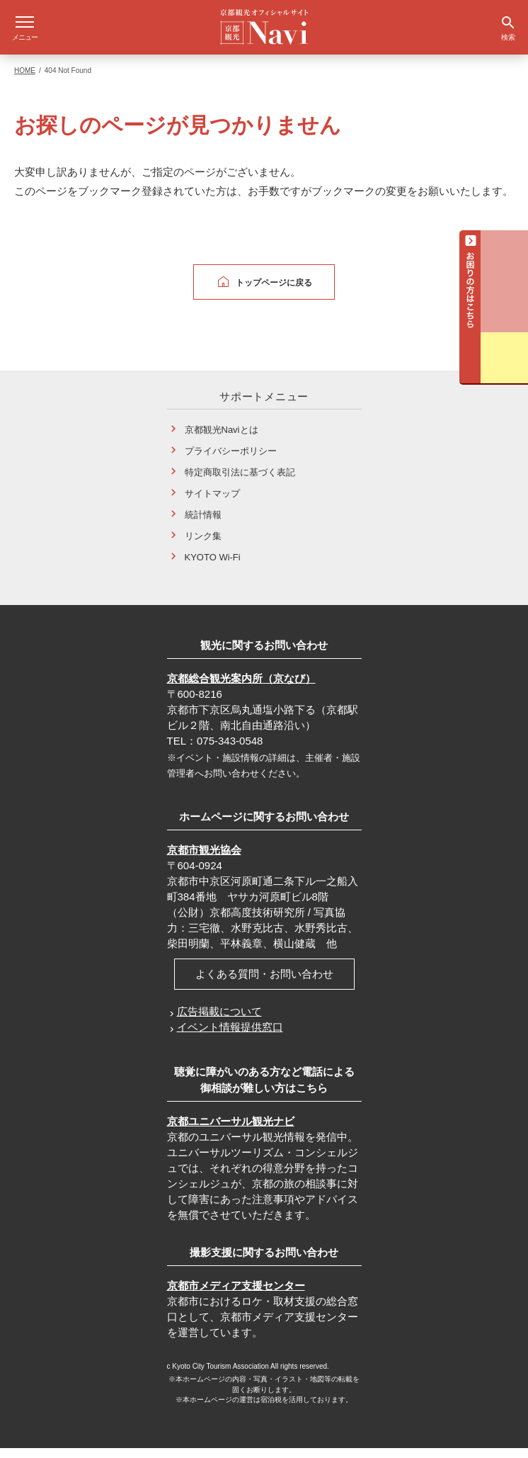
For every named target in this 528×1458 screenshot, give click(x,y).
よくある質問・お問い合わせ (264, 984)
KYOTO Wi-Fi (213, 567)
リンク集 (203, 546)
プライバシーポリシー (231, 461)
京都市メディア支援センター (236, 1295)
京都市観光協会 (204, 860)
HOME (24, 80)
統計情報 (203, 524)
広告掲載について (219, 1021)
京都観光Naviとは (221, 439)
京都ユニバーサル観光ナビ (230, 1131)
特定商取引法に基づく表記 (240, 482)
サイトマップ (212, 503)
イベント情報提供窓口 (230, 1037)
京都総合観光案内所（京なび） (241, 688)
